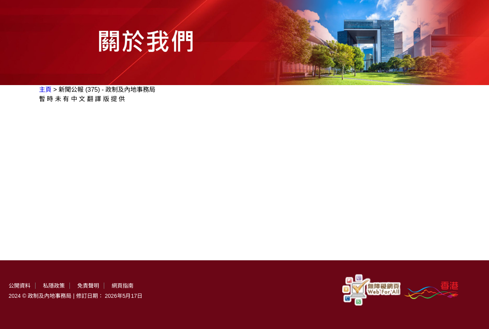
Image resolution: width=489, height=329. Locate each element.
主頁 (45, 89)
